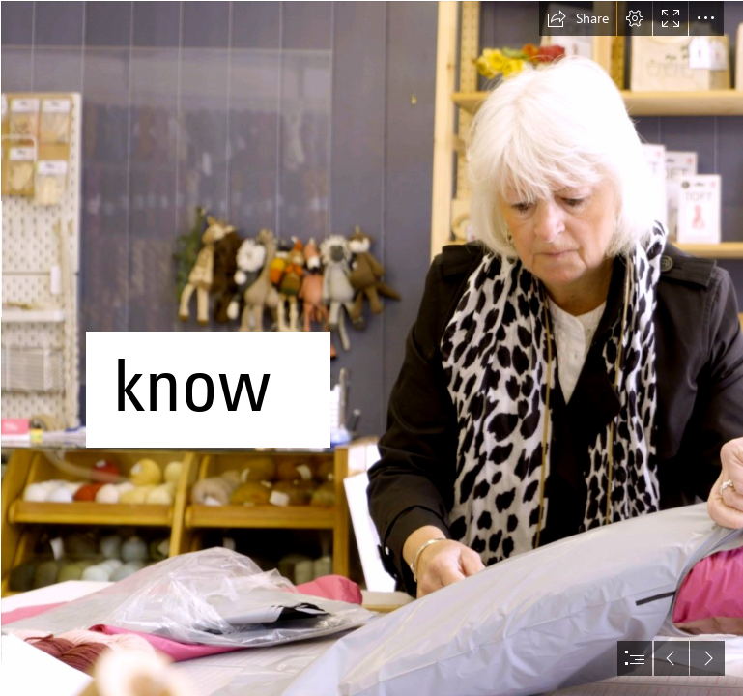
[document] (371, 348)
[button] (577, 18)
